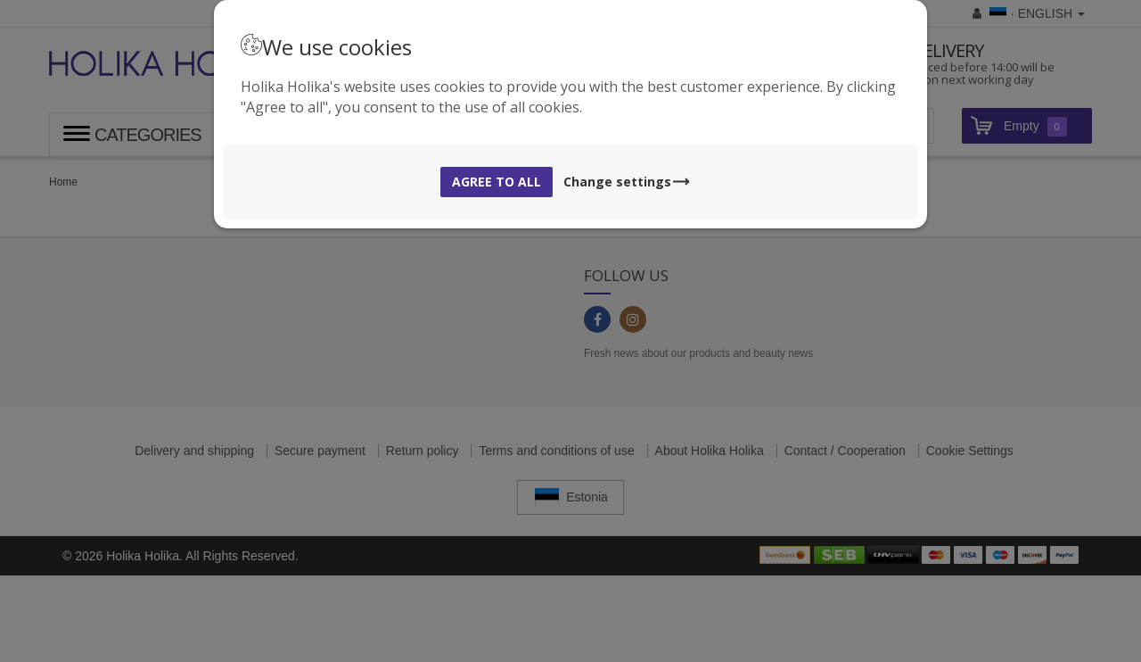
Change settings (627, 181)
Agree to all (496, 181)
